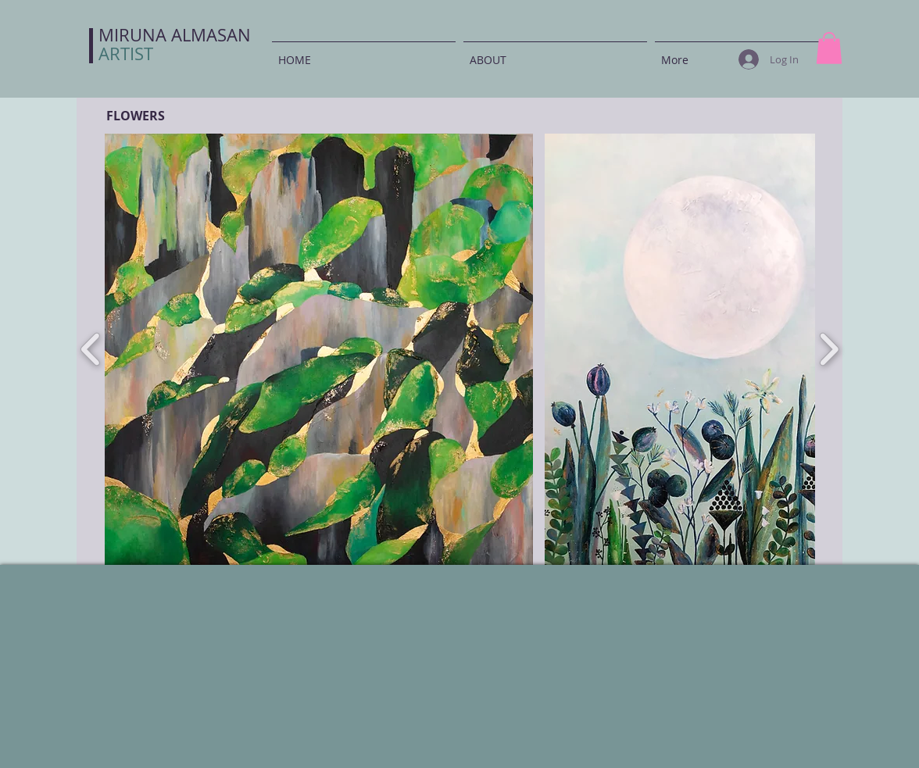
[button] (829, 48)
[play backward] (91, 349)
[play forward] (828, 349)
